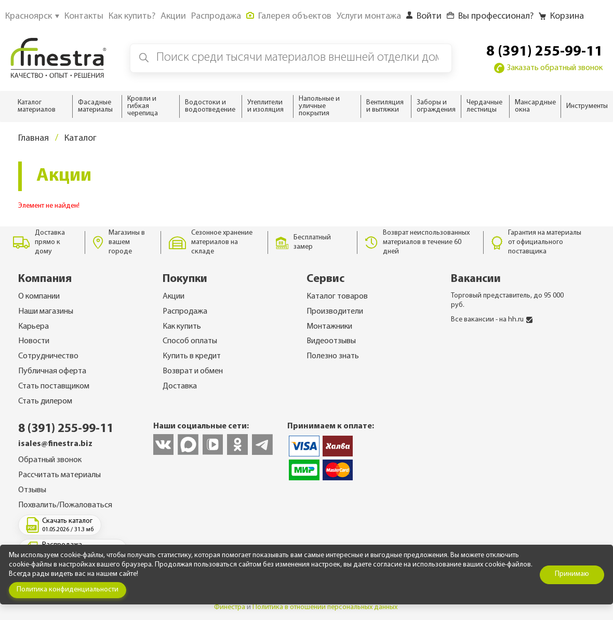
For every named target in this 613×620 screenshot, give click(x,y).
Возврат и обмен (193, 371)
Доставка (180, 386)
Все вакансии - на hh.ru (491, 320)
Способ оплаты (190, 341)
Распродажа (185, 311)
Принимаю (572, 574)
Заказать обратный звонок (548, 68)
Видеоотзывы (331, 341)
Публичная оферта (52, 371)
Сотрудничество (48, 356)
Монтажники (329, 326)
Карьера (33, 326)
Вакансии (476, 279)
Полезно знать (332, 356)
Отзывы (32, 490)
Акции (173, 296)
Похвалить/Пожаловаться (65, 505)
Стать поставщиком (53, 386)
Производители (334, 311)
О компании (39, 296)
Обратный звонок (50, 460)
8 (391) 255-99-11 (544, 52)
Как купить (182, 326)
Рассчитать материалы (59, 475)
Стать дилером (45, 401)
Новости (33, 341)
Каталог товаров (337, 296)
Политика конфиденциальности (67, 590)
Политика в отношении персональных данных (324, 607)
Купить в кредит (192, 356)
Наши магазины (45, 311)
